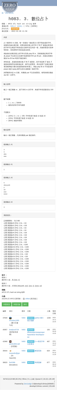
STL (14, 24)
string (29, 24)
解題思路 (38, 351)
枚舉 (34, 24)
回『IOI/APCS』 (8, 13)
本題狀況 (6, 304)
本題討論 (16, 304)
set (23, 24)
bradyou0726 (14, 330)
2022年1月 (6, 299)
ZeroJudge (28, 384)
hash (19, 24)
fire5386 (12, 362)
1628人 (20, 26)
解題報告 (31, 318)
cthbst (27, 299)
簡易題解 (38, 362)
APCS (10, 24)
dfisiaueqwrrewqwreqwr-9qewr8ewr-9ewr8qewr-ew (36, 334)
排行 (25, 304)
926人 (12, 26)
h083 (23, 318)
